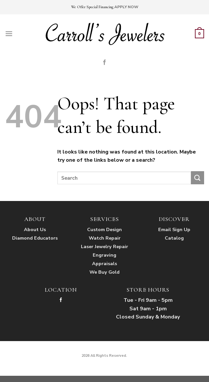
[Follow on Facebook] (104, 62)
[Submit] (197, 177)
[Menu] (9, 34)
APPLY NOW (126, 6)
